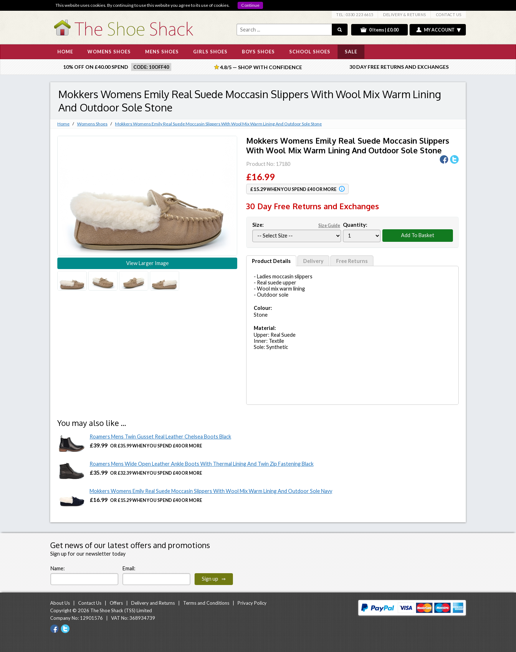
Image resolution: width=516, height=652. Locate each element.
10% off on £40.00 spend (95, 67)
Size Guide (329, 225)
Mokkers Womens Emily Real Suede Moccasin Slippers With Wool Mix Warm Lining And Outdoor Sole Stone (218, 123)
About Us (60, 603)
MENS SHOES (162, 51)
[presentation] (291, 571)
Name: (58, 568)
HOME (65, 51)
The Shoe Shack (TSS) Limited (121, 610)
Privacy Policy (252, 603)
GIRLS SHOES (210, 51)
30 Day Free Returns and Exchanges (399, 67)
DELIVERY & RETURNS (404, 14)
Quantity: (355, 225)
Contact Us (89, 603)
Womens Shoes (92, 123)
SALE (351, 51)
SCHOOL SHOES (309, 51)
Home (63, 123)
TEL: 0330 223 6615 (354, 14)
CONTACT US (449, 14)
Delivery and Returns (153, 603)
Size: (296, 225)
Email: (129, 568)
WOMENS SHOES (109, 51)
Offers (116, 603)
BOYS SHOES (258, 51)
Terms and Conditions (206, 603)
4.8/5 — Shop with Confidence (258, 67)
